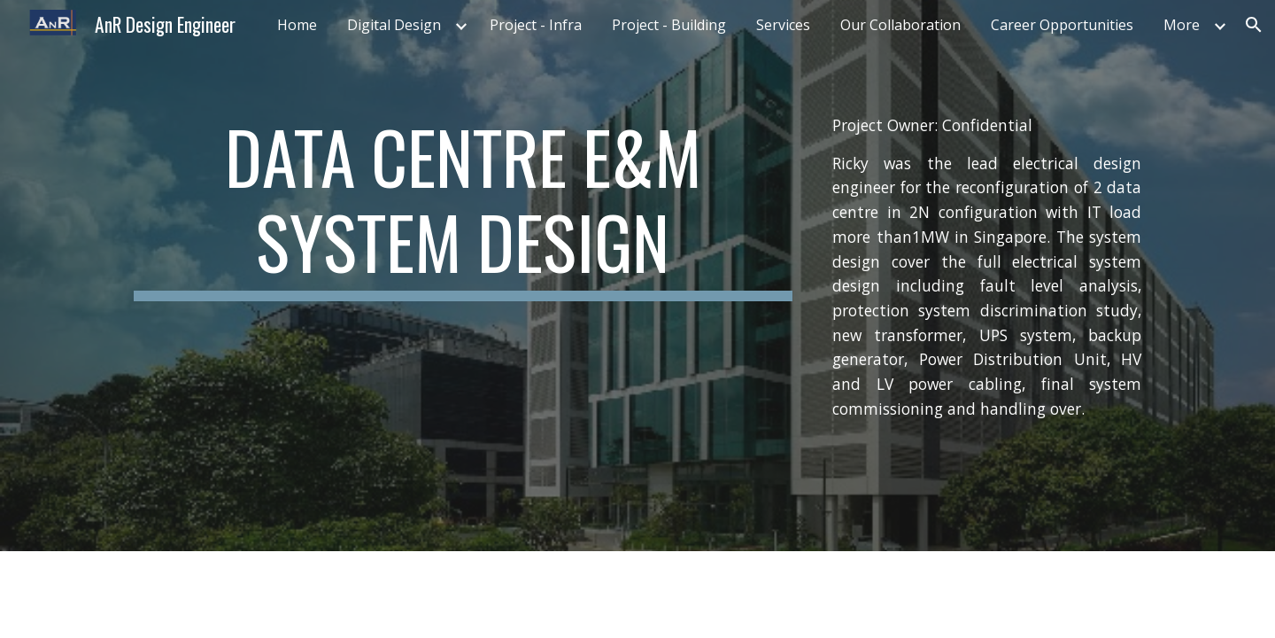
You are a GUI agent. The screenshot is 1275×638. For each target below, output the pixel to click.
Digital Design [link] (394, 25)
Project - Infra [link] (536, 25)
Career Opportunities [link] (1062, 25)
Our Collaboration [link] (900, 25)
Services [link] (783, 25)
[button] (1253, 25)
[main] (463, 207)
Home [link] (297, 25)
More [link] (1181, 25)
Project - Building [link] (669, 25)
